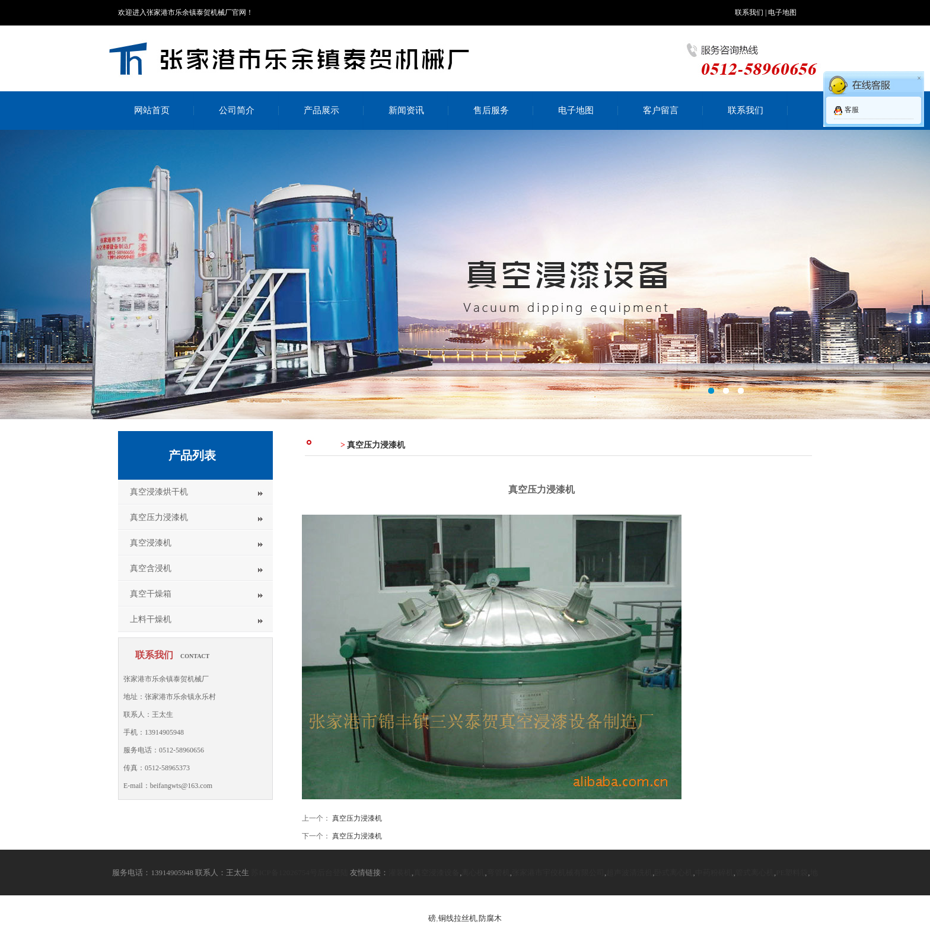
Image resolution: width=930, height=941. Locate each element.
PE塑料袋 (792, 872)
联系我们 (749, 12)
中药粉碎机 (714, 872)
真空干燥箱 (150, 593)
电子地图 (782, 12)
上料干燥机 (150, 619)
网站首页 (152, 110)
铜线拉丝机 (457, 918)
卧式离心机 (673, 872)
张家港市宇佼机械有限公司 (558, 872)
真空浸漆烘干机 (159, 491)
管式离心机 (754, 872)
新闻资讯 (406, 110)
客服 (852, 110)
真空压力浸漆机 (159, 517)
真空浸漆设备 (436, 872)
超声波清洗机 (629, 872)
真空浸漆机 (150, 542)
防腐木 (490, 918)
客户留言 (661, 110)
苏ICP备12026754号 (284, 872)
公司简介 (236, 110)
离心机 (473, 872)
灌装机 (400, 872)
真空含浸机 (150, 568)
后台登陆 (332, 872)
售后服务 (491, 110)
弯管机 (498, 872)
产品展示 (321, 110)
